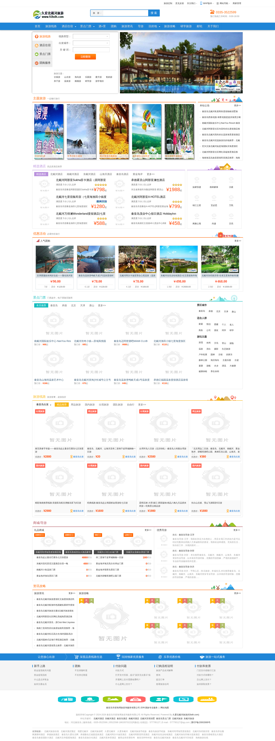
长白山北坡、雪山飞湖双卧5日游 (206, 503)
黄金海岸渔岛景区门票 (47, 576)
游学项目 (99, 81)
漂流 (224, 366)
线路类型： (65, 36)
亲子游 (57, 81)
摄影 (216, 349)
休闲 (208, 343)
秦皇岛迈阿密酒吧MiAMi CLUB (130, 341)
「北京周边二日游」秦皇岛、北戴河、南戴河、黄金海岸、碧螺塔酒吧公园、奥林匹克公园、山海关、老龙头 (215, 451)
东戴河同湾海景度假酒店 (179, 731)
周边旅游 (76, 404)
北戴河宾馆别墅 (147, 718)
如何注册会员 (40, 684)
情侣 (208, 324)
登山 (224, 343)
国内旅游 (90, 404)
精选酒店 (41, 174)
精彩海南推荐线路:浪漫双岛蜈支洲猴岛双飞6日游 (58, 503)
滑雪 (201, 342)
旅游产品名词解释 (164, 670)
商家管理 (237, 3)
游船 (208, 366)
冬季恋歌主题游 (74, 156)
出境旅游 (104, 404)
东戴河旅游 (189, 718)
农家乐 (229, 354)
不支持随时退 (81, 670)
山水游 (67, 77)
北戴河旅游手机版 (138, 731)
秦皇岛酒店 (122, 174)
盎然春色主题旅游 (141, 156)
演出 (208, 349)
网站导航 (224, 3)
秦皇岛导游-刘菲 (186, 551)
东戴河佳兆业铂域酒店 (162, 734)
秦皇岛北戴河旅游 (162, 737)
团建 (216, 324)
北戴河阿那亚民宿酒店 (139, 734)
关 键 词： (65, 49)
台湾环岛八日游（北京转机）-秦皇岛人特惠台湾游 (162, 448)
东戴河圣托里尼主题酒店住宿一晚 (52, 563)
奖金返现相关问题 (42, 670)
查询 (158, 675)
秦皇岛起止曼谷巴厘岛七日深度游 (52, 557)
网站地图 (164, 707)
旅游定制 (168, 3)
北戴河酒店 (56, 174)
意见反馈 (179, 3)
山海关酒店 (106, 174)
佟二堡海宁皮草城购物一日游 (109, 557)
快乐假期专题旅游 (173, 156)
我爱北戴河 (83, 731)
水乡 (216, 366)
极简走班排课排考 (126, 737)
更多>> (237, 105)
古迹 (236, 360)
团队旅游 (118, 404)
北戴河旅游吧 (96, 731)
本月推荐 (41, 305)
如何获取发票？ (204, 684)
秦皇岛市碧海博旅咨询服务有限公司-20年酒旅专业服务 (131, 707)
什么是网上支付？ (123, 684)
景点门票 (45, 53)
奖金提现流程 (40, 675)
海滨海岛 (215, 360)
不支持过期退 (81, 675)
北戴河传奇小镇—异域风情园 (90, 341)
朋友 (216, 330)
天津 (82, 305)
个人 (224, 324)
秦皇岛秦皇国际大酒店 (42, 737)
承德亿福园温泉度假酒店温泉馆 (171, 379)
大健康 (233, 366)
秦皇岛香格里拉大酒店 (212, 734)
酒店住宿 (45, 45)
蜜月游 (98, 77)
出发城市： (65, 43)
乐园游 (88, 77)
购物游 (78, 81)
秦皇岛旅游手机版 (157, 731)
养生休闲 (215, 371)
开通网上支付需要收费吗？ (128, 679)
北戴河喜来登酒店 (107, 737)
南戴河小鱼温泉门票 (45, 569)
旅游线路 (45, 36)
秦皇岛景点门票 (163, 718)
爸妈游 (109, 77)
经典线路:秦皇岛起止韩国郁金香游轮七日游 (107, 503)
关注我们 (191, 3)
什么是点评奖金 (41, 679)
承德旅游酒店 (53, 734)
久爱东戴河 (122, 731)
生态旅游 (226, 349)
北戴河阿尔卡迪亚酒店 (115, 734)
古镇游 (57, 77)
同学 (224, 330)
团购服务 (45, 62)
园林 (213, 354)
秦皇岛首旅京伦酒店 (87, 737)
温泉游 (67, 81)
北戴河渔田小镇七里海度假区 (170, 341)
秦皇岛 (54, 305)
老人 (232, 324)
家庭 (201, 324)
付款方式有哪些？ (205, 675)
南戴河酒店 (73, 174)
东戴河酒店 (89, 174)
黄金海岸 (138, 174)
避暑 (201, 366)
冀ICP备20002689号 (200, 722)
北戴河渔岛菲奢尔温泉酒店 (187, 734)
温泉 (201, 349)
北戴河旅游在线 (51, 731)
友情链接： (37, 731)
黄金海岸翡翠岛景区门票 (107, 569)
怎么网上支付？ (204, 679)
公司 (208, 330)
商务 (201, 330)
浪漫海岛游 (40, 156)
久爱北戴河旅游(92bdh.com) (186, 714)
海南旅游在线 (202, 737)
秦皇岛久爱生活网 (70, 734)
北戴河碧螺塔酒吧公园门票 (108, 576)
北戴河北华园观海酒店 (65, 737)
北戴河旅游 (177, 718)
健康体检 (203, 371)
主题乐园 (227, 360)
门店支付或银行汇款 (206, 670)
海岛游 (78, 77)
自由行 (130, 404)
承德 (64, 305)
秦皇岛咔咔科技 (144, 737)
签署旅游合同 (162, 684)
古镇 (220, 354)
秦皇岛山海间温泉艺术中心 (49, 379)
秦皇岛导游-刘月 (186, 566)
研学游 (88, 81)
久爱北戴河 (110, 731)
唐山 (91, 305)
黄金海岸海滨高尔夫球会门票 (109, 563)
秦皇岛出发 (42, 404)
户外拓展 (203, 354)
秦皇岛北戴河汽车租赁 (182, 737)
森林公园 (203, 360)
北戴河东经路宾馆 (201, 731)
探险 (232, 343)
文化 (216, 343)
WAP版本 (207, 3)
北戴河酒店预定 (68, 731)
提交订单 (160, 679)
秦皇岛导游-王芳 (186, 535)
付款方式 (119, 670)
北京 (73, 305)
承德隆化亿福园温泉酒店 (91, 734)
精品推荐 (62, 404)
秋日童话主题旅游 (108, 156)
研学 (232, 330)
